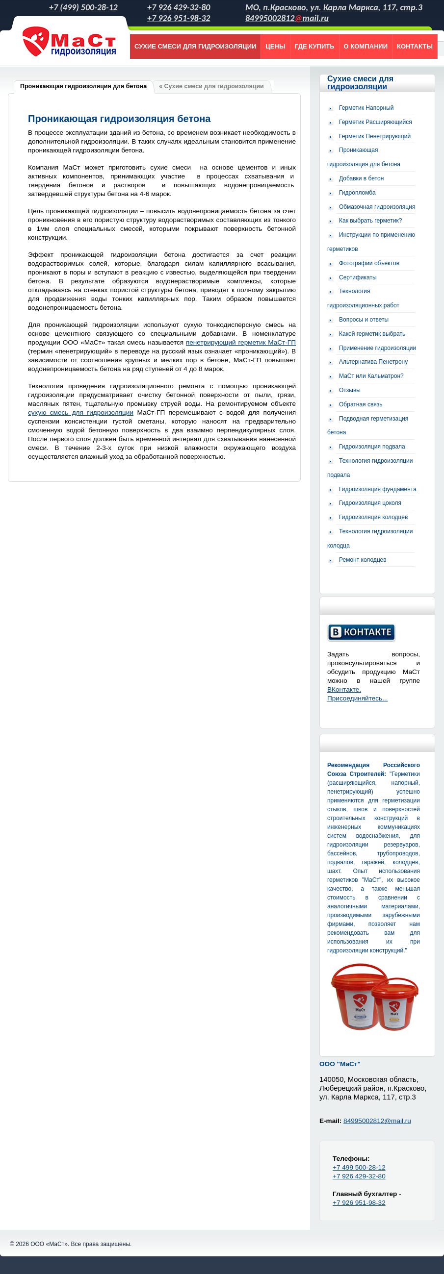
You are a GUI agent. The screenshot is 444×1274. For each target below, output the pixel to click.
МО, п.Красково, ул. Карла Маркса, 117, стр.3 (333, 7)
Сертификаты (358, 277)
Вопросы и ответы (364, 319)
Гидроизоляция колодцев (373, 517)
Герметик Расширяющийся (375, 122)
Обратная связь (360, 404)
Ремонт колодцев (363, 559)
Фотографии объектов (369, 263)
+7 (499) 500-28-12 (83, 7)
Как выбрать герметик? (370, 220)
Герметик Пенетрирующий (375, 136)
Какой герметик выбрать (372, 333)
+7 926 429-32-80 (178, 7)
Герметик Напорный (366, 107)
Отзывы (350, 390)
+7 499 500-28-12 (359, 1167)
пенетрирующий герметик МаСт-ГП (241, 342)
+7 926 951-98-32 (178, 18)
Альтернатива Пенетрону (373, 361)
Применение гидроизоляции (377, 348)
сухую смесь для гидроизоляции (80, 412)
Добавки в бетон (361, 178)
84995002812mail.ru (287, 18)
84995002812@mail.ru (377, 1120)
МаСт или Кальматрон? (371, 376)
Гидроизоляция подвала (372, 446)
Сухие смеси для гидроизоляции (360, 83)
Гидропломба (357, 192)
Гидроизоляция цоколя (370, 503)
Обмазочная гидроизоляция (377, 206)
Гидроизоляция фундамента (378, 489)
